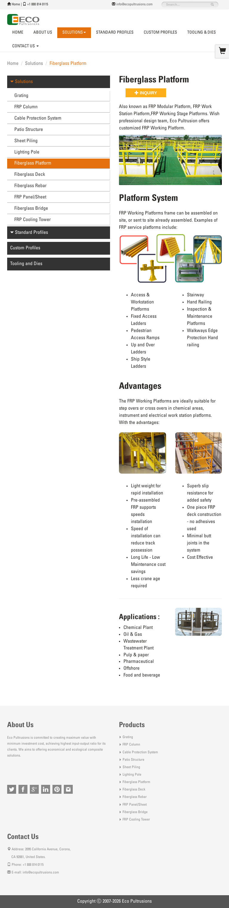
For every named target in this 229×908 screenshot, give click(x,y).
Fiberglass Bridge (31, 208)
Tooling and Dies (26, 264)
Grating (21, 95)
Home (16, 4)
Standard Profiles (115, 33)
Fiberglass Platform (32, 163)
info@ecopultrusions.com (134, 4)
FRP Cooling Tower (32, 219)
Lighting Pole (26, 152)
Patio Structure (28, 129)
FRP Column (26, 107)
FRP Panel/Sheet (30, 197)
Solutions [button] (74, 33)
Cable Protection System (37, 118)
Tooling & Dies (201, 33)
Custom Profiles (160, 33)
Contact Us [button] (25, 46)
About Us (42, 33)
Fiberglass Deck (29, 174)
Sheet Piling (26, 141)
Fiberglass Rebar (30, 186)
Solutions (34, 63)
